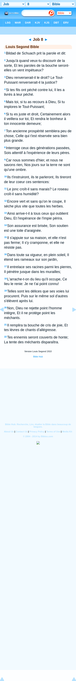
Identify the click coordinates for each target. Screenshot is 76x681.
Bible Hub (38, 356)
